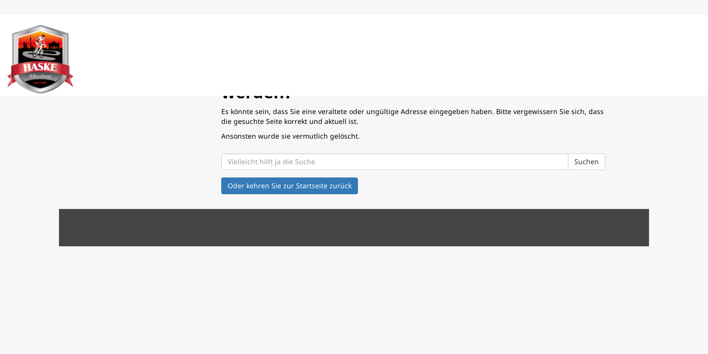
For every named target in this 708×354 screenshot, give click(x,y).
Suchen (586, 161)
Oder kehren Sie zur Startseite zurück (290, 185)
